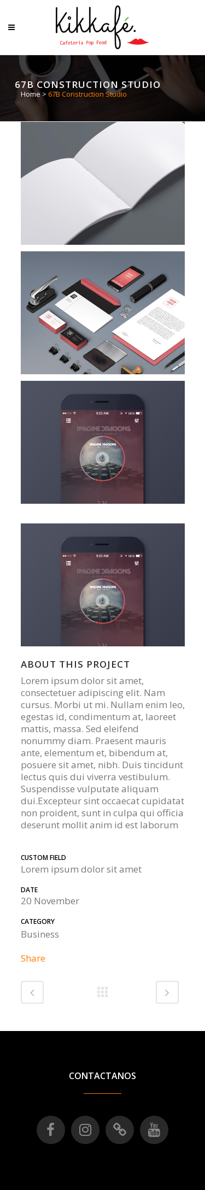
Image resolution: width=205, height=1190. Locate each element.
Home (30, 94)
